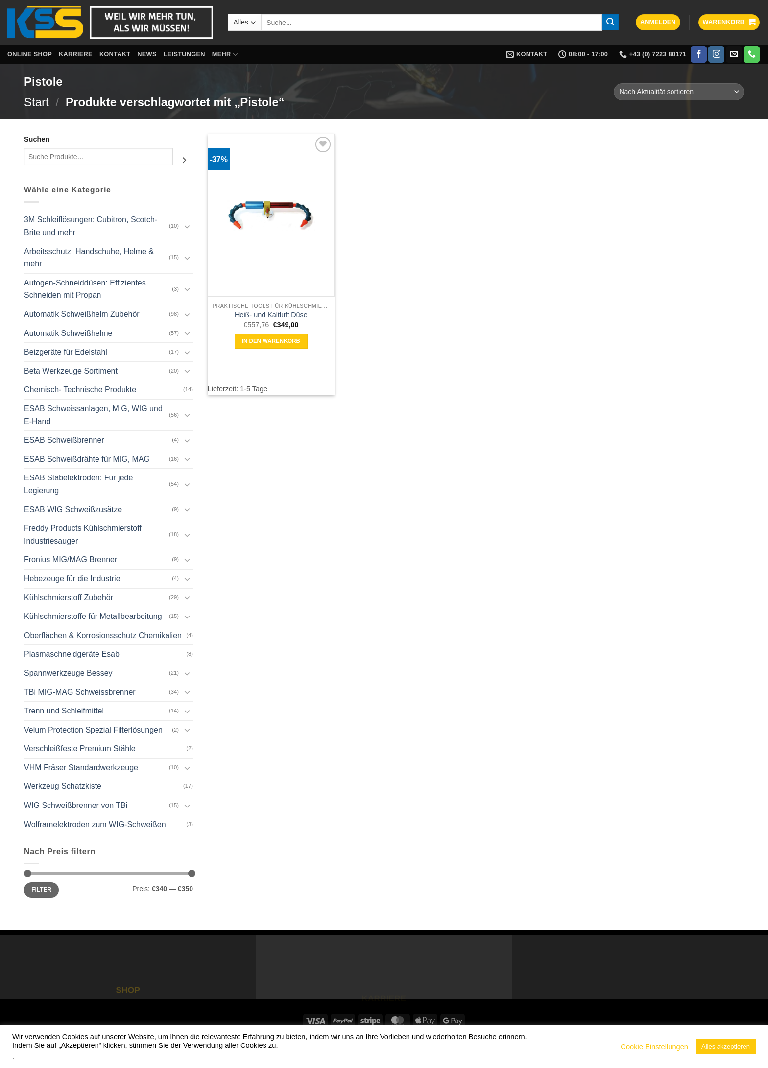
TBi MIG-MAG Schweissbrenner (80, 692)
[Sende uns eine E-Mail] (734, 54)
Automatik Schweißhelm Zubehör (82, 314)
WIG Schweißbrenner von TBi (75, 805)
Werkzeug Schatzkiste (62, 786)
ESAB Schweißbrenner (64, 440)
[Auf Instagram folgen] (716, 54)
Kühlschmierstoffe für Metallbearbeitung (93, 616)
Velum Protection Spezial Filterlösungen (93, 730)
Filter (41, 889)
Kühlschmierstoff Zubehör (68, 597)
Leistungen (184, 54)
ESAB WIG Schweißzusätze (73, 509)
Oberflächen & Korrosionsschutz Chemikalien (103, 635)
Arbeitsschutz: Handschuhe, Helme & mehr (89, 257)
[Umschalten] (187, 226)
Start (36, 102)
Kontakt (114, 54)
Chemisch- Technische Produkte (80, 389)
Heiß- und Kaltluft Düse (271, 315)
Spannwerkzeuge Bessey (68, 673)
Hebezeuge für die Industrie (72, 578)
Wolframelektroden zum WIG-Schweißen (95, 824)
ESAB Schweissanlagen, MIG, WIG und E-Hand (93, 415)
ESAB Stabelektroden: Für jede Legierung (78, 484)
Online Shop (29, 54)
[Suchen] (184, 160)
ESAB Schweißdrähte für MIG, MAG (87, 459)
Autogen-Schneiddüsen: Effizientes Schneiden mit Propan (85, 289)
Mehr (225, 54)
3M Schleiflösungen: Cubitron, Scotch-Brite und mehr (90, 226)
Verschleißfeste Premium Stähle (80, 748)
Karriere (76, 54)
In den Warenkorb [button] (271, 341)
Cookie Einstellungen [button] (654, 1047)
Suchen (36, 139)
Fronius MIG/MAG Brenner (70, 559)
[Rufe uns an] (752, 54)
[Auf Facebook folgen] (699, 54)
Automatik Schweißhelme (68, 333)
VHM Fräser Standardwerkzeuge (81, 767)
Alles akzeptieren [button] (725, 1046)
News (146, 54)
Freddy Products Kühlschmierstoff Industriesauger (83, 534)
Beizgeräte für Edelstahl (65, 352)
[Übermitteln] (610, 22)
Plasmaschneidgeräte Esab (72, 654)
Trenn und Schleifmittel (64, 711)
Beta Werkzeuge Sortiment (71, 371)
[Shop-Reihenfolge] (679, 91)
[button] (658, 22)
